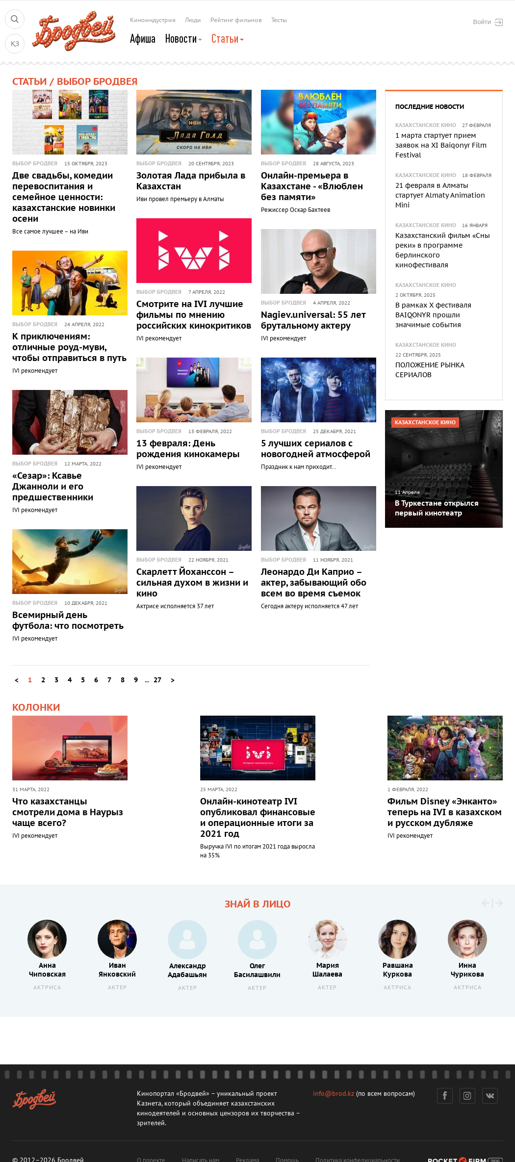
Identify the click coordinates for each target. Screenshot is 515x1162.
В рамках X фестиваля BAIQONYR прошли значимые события (433, 315)
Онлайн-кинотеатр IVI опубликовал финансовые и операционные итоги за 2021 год (257, 818)
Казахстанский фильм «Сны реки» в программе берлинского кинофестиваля (442, 250)
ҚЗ (15, 44)
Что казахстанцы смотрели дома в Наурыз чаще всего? (67, 812)
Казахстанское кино (425, 125)
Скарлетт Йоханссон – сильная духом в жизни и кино (192, 583)
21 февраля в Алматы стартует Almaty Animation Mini (440, 195)
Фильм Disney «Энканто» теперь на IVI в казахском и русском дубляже (444, 812)
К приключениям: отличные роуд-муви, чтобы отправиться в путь (69, 347)
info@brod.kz (333, 1093)
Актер (117, 987)
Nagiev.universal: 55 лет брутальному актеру (313, 320)
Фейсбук (445, 1095)
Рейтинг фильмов (236, 20)
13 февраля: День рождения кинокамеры (188, 449)
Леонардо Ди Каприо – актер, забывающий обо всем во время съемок (313, 583)
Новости (183, 38)
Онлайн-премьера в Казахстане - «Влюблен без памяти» (312, 187)
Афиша (142, 38)
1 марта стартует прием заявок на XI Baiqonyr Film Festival (441, 145)
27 (157, 680)
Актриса (47, 987)
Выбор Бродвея (34, 163)
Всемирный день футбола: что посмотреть (68, 620)
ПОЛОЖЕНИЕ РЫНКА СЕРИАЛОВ (429, 370)
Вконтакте (490, 1095)
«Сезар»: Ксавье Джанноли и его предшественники (52, 487)
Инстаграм (468, 1096)
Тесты (279, 20)
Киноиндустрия (153, 20)
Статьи (227, 38)
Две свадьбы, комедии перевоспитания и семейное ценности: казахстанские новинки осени (63, 197)
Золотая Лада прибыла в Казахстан (190, 181)
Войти (488, 22)
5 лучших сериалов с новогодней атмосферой (315, 449)
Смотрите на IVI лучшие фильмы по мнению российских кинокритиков (193, 315)
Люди (193, 20)
